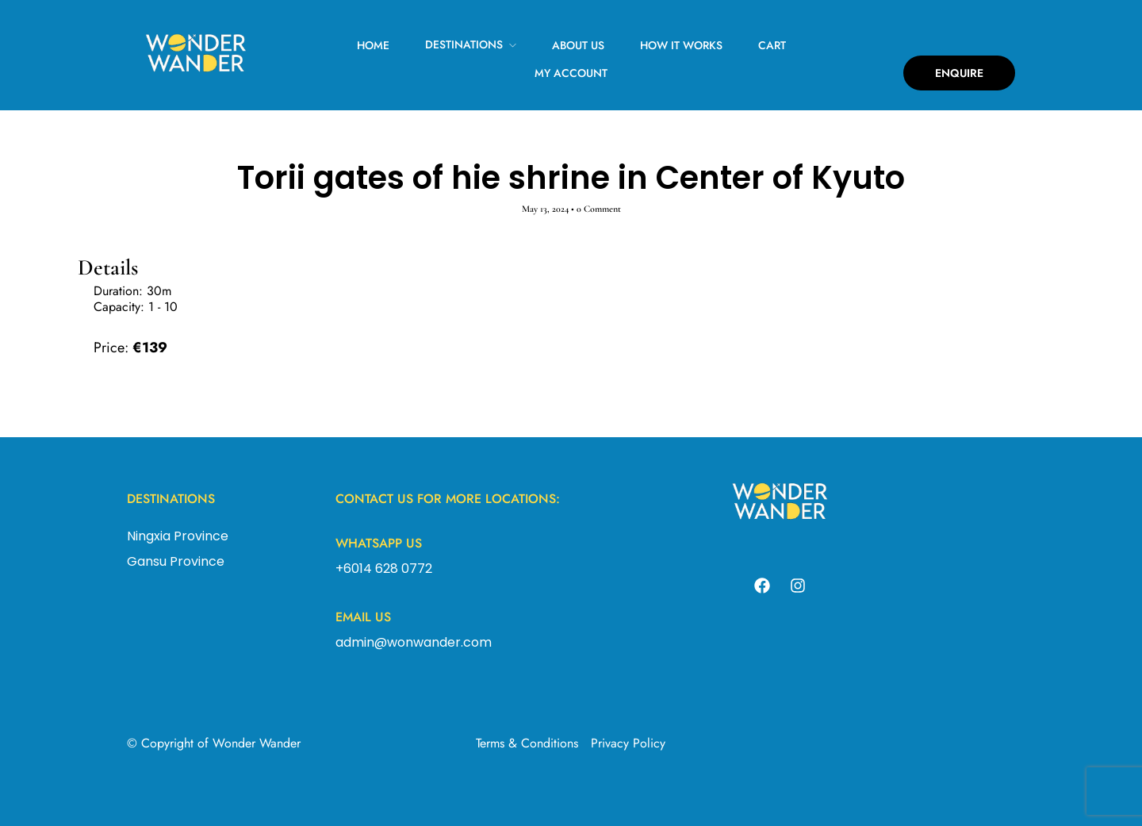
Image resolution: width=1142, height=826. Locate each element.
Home (373, 45)
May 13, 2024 (545, 208)
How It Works (681, 45)
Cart (772, 45)
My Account (571, 73)
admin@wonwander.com (413, 642)
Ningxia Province (177, 536)
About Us (578, 45)
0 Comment (599, 208)
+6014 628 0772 (383, 568)
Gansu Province (175, 561)
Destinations (464, 44)
